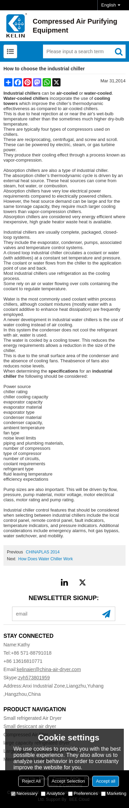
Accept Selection (68, 781)
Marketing (113, 793)
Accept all (105, 781)
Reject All (31, 781)
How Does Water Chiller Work (45, 559)
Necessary (24, 793)
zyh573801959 (34, 677)
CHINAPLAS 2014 (43, 552)
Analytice (53, 793)
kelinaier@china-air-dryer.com (49, 669)
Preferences (83, 793)
